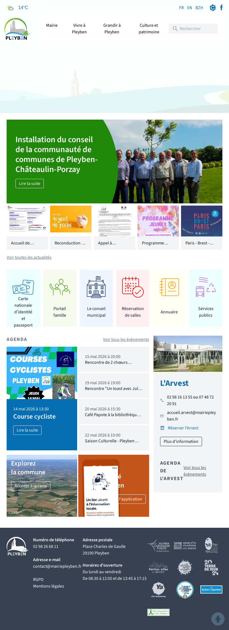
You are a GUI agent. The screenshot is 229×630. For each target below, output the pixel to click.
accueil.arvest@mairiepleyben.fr (191, 416)
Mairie (52, 25)
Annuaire (169, 312)
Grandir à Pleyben (112, 28)
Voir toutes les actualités (29, 257)
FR (181, 8)
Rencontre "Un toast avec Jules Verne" (113, 391)
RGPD (38, 580)
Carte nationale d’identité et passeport (23, 311)
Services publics (206, 312)
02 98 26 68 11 (45, 546)
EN (189, 8)
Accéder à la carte (31, 486)
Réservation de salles (133, 312)
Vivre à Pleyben (79, 28)
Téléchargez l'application (119, 499)
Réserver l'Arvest (183, 428)
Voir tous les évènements (126, 339)
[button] (218, 619)
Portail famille (59, 312)
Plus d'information (181, 441)
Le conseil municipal (96, 312)
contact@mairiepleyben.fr (57, 566)
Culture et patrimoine (149, 28)
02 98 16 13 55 (179, 397)
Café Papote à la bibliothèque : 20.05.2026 (113, 417)
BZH (199, 8)
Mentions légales (48, 586)
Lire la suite (29, 184)
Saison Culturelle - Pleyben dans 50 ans (109, 443)
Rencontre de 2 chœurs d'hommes (106, 365)
